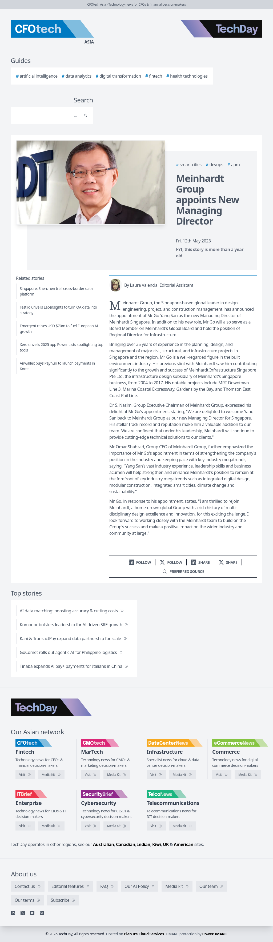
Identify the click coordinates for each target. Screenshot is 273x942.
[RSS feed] (42, 913)
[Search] (46, 115)
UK (166, 844)
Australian (103, 844)
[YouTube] (32, 913)
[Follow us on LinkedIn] (140, 562)
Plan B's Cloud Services (144, 933)
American (183, 844)
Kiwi (156, 844)
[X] (23, 913)
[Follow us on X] (170, 562)
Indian (143, 844)
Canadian (125, 844)
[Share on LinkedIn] (200, 562)
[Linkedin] (13, 913)
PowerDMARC (214, 933)
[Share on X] (228, 562)
